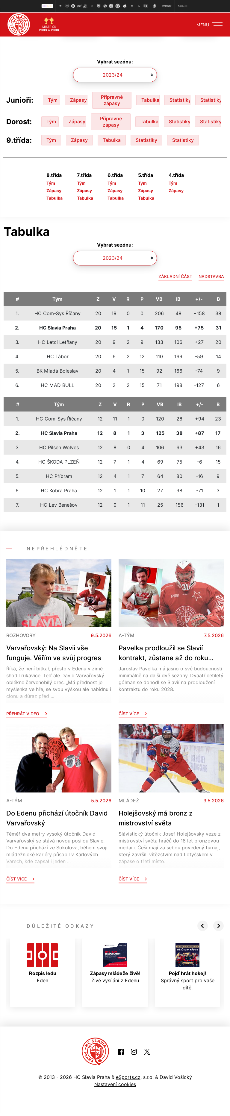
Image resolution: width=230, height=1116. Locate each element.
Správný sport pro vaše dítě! (187, 966)
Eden (42, 963)
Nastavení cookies (115, 1084)
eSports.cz (128, 1076)
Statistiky (180, 100)
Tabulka (150, 100)
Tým (53, 100)
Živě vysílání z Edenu (115, 963)
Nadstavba (211, 275)
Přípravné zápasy (112, 99)
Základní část (175, 275)
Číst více (133, 713)
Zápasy (78, 100)
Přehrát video (26, 713)
